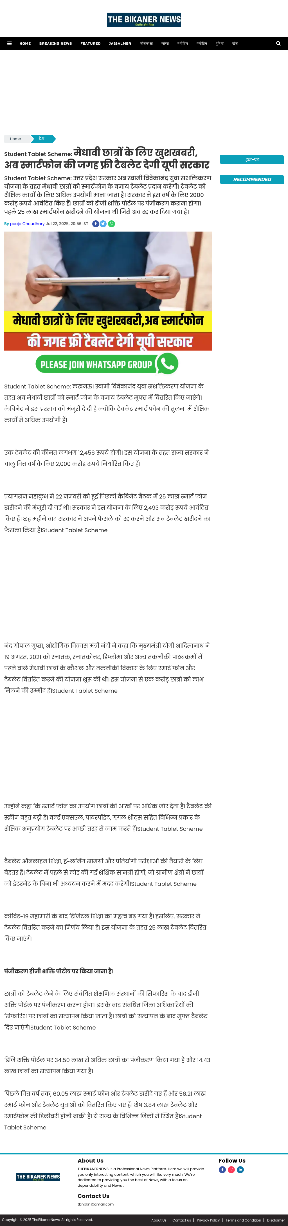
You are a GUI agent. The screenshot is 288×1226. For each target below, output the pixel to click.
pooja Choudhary (27, 224)
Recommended (252, 179)
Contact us (181, 1220)
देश (41, 138)
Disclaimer (276, 1220)
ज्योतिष (182, 43)
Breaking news (55, 43)
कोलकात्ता (146, 43)
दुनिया (220, 43)
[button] (9, 43)
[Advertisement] (144, 91)
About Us (91, 1161)
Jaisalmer (120, 43)
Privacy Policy (208, 1220)
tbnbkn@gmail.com (96, 1204)
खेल (235, 43)
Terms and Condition (243, 1220)
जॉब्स (165, 43)
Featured (90, 43)
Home (25, 43)
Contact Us (93, 1196)
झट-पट (252, 160)
